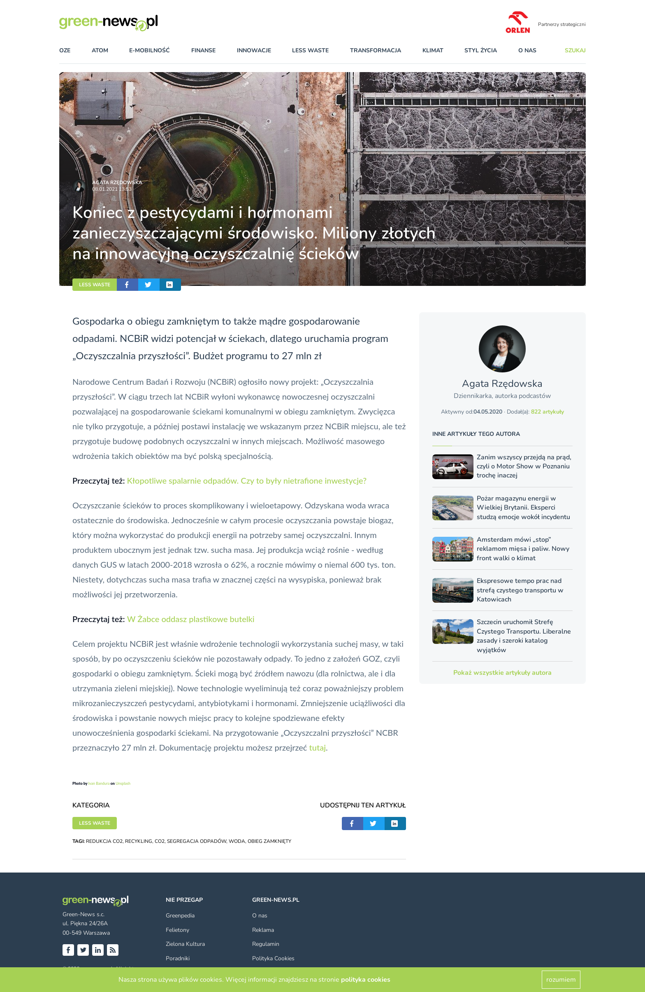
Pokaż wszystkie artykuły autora (502, 672)
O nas (527, 50)
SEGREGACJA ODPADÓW (196, 841)
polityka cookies (365, 979)
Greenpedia (180, 915)
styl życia (480, 50)
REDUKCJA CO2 (104, 841)
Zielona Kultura (185, 944)
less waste (310, 50)
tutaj (317, 747)
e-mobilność (149, 50)
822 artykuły (547, 412)
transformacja (375, 50)
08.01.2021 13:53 (112, 189)
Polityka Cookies (273, 958)
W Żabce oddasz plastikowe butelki (191, 619)
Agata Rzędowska (117, 182)
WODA (237, 841)
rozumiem (561, 979)
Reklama (263, 930)
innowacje (254, 50)
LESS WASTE (94, 284)
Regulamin (265, 944)
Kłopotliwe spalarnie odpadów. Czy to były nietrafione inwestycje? (247, 480)
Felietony (177, 930)
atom (100, 50)
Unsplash (123, 783)
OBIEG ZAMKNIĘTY (269, 841)
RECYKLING (138, 841)
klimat (432, 50)
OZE (64, 50)
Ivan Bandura (98, 783)
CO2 (160, 841)
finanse (203, 50)
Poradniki (178, 958)
